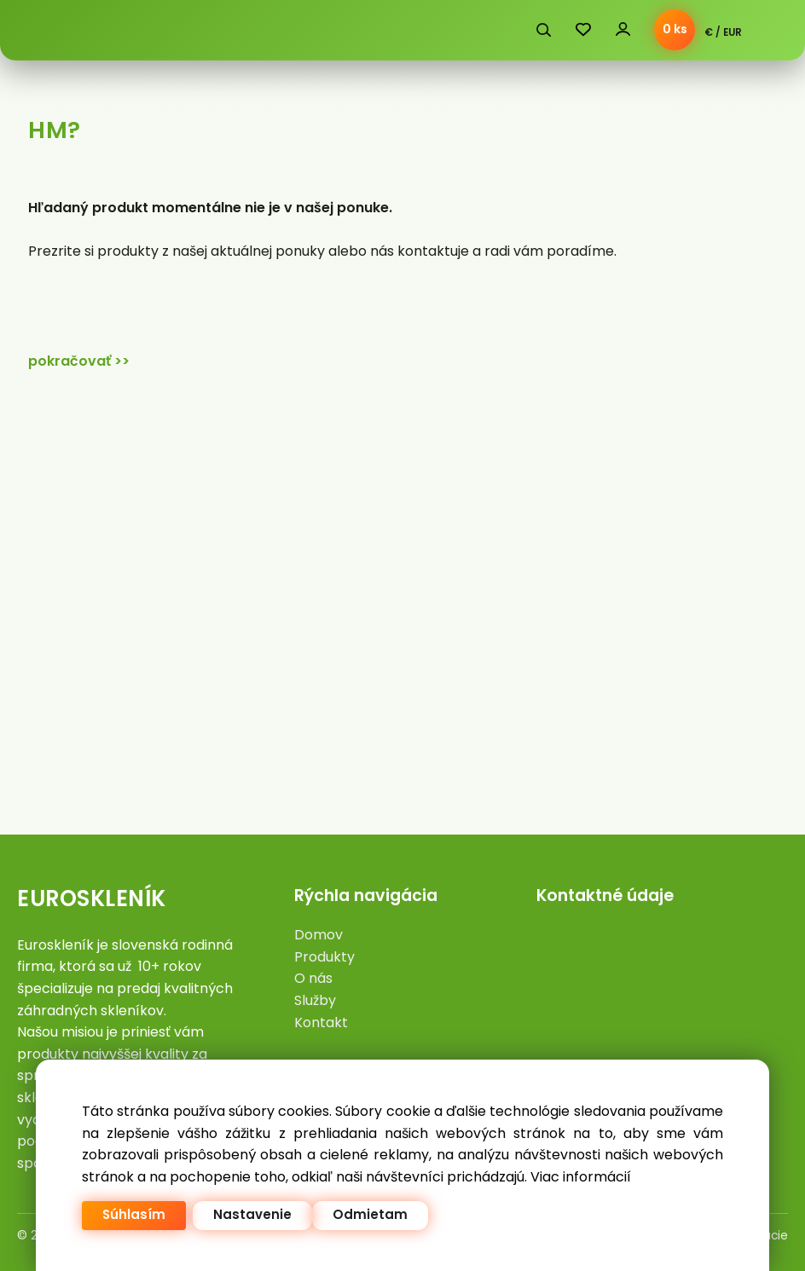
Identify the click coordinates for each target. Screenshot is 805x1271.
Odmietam (370, 1215)
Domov (318, 935)
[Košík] (674, 29)
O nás (313, 978)
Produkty (324, 957)
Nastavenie (252, 1215)
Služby (315, 1000)
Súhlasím (133, 1215)
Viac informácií (580, 1177)
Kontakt (321, 1022)
